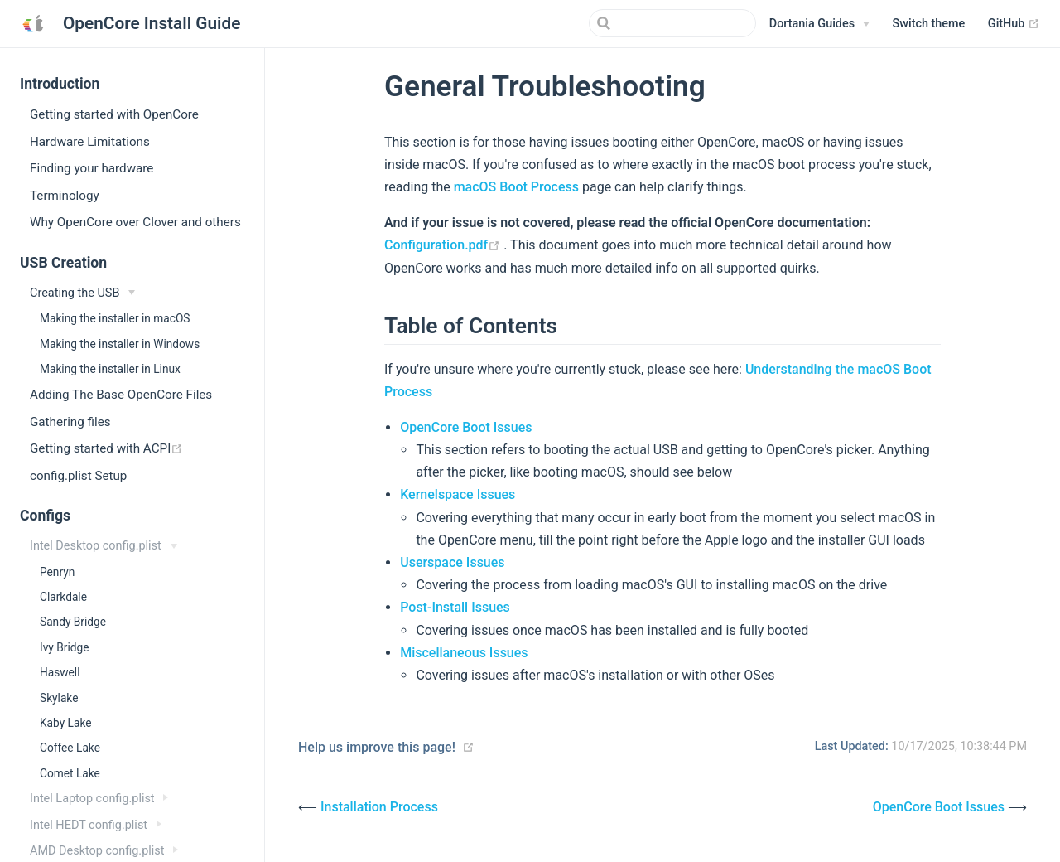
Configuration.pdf (444, 245)
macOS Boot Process (516, 187)
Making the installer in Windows (120, 344)
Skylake (59, 698)
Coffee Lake (70, 747)
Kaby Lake (65, 722)
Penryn (57, 572)
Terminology (64, 195)
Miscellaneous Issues (464, 653)
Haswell (60, 672)
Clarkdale (63, 596)
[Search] (672, 23)
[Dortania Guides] (819, 24)
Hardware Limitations (90, 141)
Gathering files (70, 421)
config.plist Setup (78, 475)
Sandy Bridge (73, 621)
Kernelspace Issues (457, 494)
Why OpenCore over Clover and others (135, 222)
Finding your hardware (91, 168)
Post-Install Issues (455, 607)
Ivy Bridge (64, 647)
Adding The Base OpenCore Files (121, 394)
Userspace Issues (452, 562)
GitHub (1014, 24)
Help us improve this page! (376, 747)
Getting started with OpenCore (114, 114)
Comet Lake (70, 773)
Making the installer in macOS (115, 318)
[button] (929, 24)
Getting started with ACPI (147, 448)
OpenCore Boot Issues (466, 427)
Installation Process (379, 807)
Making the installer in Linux (110, 368)
